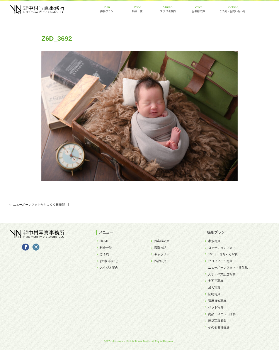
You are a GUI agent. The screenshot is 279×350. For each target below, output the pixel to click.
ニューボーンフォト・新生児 (226, 267)
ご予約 (102, 254)
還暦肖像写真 (215, 301)
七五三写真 (214, 281)
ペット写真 (214, 307)
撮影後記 (158, 247)
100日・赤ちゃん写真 (221, 254)
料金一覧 (137, 11)
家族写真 (212, 241)
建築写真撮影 (215, 320)
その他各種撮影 (217, 327)
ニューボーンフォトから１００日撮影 (39, 204)
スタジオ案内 (168, 11)
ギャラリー (160, 254)
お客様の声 (198, 11)
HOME (102, 241)
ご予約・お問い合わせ (232, 11)
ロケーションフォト (220, 247)
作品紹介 (158, 261)
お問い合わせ (107, 261)
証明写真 (212, 294)
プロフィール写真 (219, 261)
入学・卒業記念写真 (220, 274)
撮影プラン (106, 11)
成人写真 (212, 287)
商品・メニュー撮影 (220, 314)
